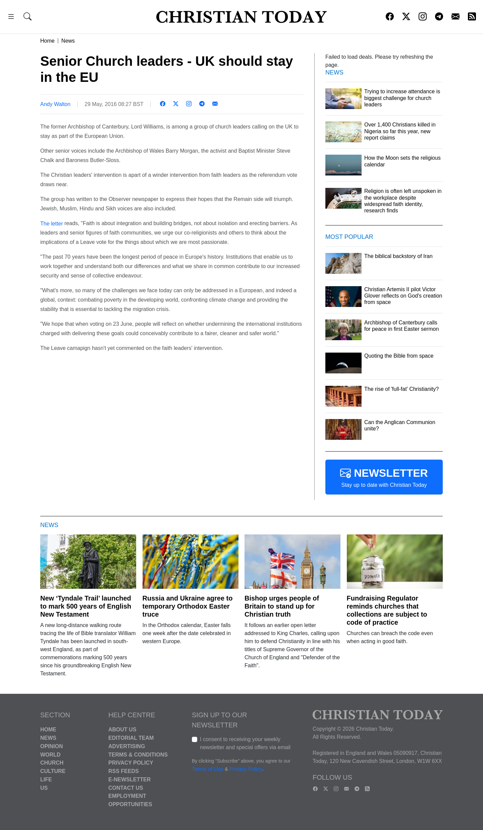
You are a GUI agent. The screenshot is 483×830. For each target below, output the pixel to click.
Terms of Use (207, 769)
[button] (11, 17)
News (68, 41)
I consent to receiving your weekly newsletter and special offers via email (245, 743)
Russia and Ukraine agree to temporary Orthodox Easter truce (188, 606)
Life (46, 779)
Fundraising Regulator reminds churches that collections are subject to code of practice (387, 610)
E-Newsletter (129, 779)
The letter (51, 223)
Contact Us (125, 787)
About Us (122, 729)
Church (51, 763)
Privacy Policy (130, 763)
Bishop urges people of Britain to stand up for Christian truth (282, 606)
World (50, 754)
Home (47, 41)
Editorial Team (131, 738)
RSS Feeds (123, 771)
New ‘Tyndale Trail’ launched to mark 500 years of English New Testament (85, 606)
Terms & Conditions (138, 754)
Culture (52, 771)
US (44, 787)
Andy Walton (55, 104)
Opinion (51, 746)
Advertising (126, 746)
